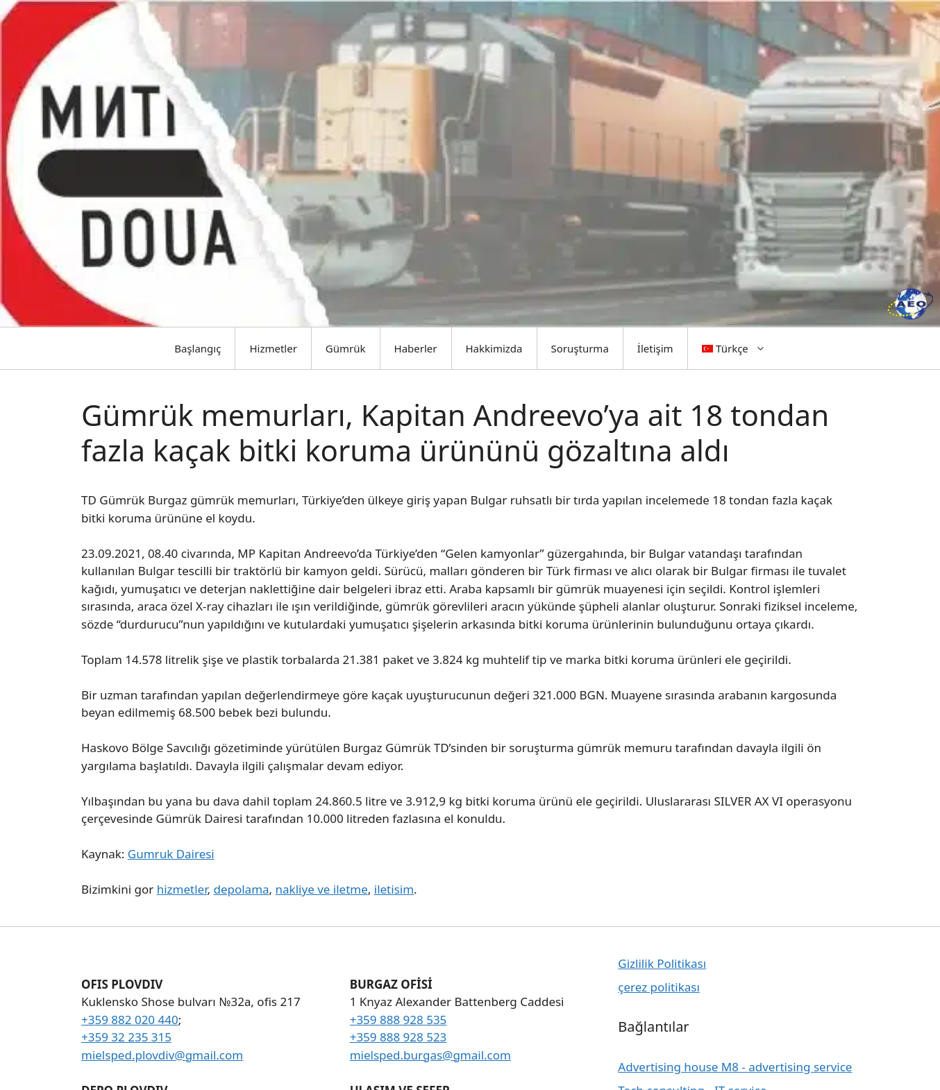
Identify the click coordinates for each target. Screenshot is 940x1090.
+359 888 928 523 (398, 1037)
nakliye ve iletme (322, 889)
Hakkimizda (494, 348)
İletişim (655, 348)
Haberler (415, 348)
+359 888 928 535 (398, 1020)
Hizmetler (272, 348)
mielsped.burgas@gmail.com (430, 1055)
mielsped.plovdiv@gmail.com (162, 1055)
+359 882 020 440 (129, 1020)
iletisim (394, 889)
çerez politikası (658, 987)
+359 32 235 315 (126, 1037)
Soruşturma (580, 348)
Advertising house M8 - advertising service (735, 1067)
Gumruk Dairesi (171, 854)
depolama (241, 889)
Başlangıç (197, 348)
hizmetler (182, 889)
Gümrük (346, 348)
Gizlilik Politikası (662, 963)
